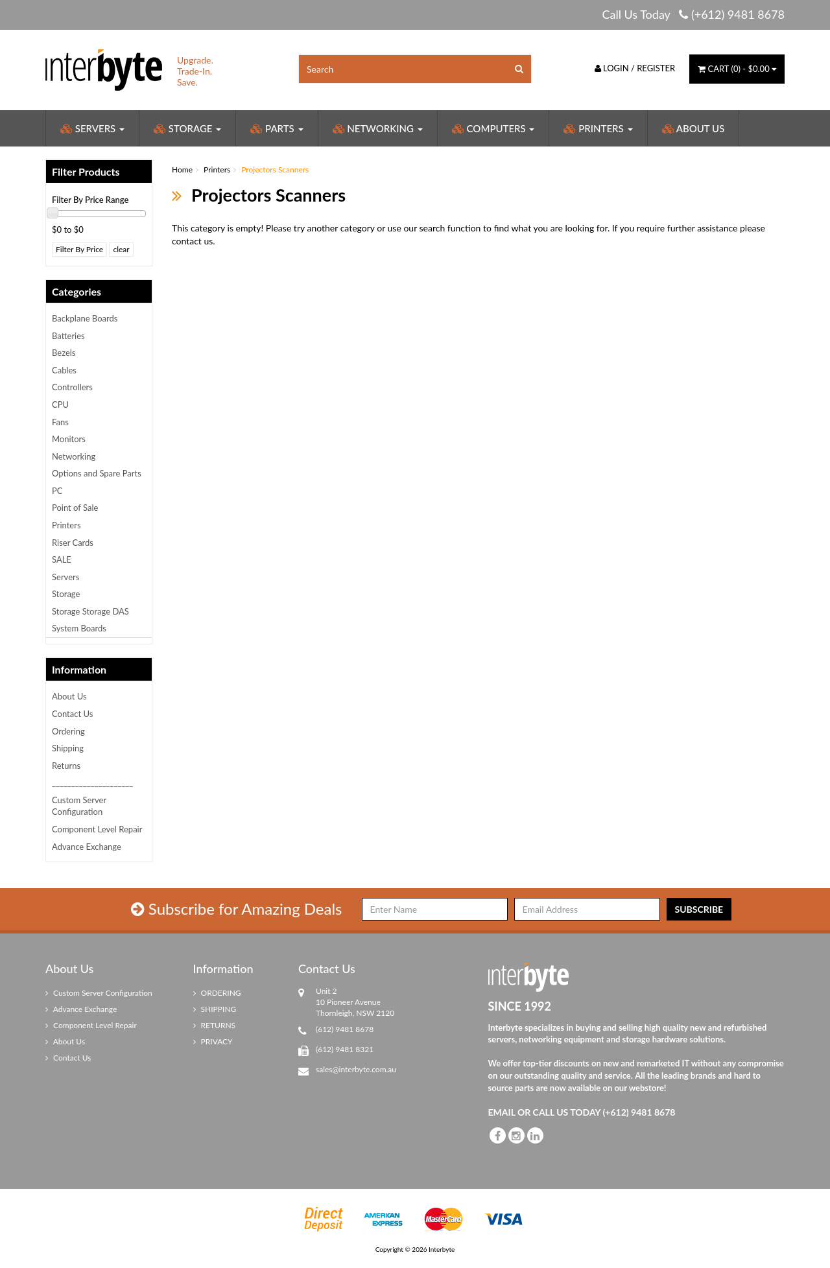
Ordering (68, 731)
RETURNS (214, 1025)
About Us (693, 128)
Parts (276, 128)
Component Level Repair (97, 829)
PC (57, 491)
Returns (66, 765)
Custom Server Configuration (79, 806)
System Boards (79, 628)
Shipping (68, 748)
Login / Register (635, 68)
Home (182, 169)
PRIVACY (213, 1041)
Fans (60, 422)
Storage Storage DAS (90, 611)
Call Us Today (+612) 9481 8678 (693, 14)
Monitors (69, 439)
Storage (187, 128)
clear (121, 249)
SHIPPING (215, 1009)
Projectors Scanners (275, 169)
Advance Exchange (86, 846)
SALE (61, 559)
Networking (378, 128)
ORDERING (217, 993)
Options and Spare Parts (96, 473)
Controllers (72, 387)
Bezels (64, 352)
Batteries (68, 336)
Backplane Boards (84, 318)
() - (737, 69)
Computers (493, 128)
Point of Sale (75, 507)
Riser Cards (72, 542)
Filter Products (86, 172)
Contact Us (72, 714)
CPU (60, 404)
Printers (597, 128)
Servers (92, 128)
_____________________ (92, 782)
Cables (64, 370)
